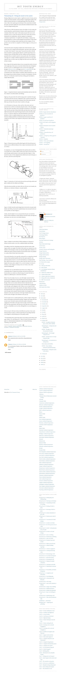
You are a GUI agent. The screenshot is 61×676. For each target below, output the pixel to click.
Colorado (41, 399)
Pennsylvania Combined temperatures (47, 468)
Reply (9, 340)
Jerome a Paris (42, 247)
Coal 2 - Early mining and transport (46, 666)
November (44, 301)
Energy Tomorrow (43, 251)
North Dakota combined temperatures (47, 460)
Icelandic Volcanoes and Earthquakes (47, 249)
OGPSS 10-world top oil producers (46, 120)
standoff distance (14, 327)
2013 (42, 298)
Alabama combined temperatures (46, 388)
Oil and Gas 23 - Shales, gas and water (47, 543)
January (44, 353)
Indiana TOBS (42, 417)
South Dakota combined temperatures (47, 473)
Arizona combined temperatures (46, 390)
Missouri (41, 439)
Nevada (40, 448)
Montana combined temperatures (46, 444)
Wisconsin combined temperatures (46, 487)
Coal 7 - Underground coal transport (46, 656)
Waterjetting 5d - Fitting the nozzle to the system (18, 16)
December (44, 299)
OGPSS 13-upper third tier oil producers (47, 112)
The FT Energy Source (44, 233)
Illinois (40, 412)
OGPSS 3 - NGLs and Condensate (46, 140)
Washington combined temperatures (46, 484)
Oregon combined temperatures (45, 466)
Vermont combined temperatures (46, 480)
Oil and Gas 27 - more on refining (46, 534)
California (41, 394)
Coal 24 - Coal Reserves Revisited (46, 616)
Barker (10, 326)
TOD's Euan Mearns (43, 229)
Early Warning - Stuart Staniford (46, 260)
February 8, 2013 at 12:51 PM (19, 336)
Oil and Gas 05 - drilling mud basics (46, 588)
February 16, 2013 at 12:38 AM (19, 344)
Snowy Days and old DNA (47, 343)
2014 (42, 295)
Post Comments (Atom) (15, 392)
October (44, 303)
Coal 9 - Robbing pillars (44, 651)
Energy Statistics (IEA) (44, 253)
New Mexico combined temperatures (46, 455)
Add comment (8, 352)
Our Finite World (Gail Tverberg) (46, 240)
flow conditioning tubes (29, 69)
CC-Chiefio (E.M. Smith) (44, 262)
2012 (42, 356)
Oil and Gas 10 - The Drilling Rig (46, 576)
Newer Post (6, 389)
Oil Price (41, 242)
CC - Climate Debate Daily (45, 274)
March (43, 318)
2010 (42, 360)
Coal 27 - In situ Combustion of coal (46, 610)
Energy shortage (42, 256)
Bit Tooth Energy (30, 6)
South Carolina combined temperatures (47, 471)
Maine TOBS (42, 428)
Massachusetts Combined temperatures (47, 431)
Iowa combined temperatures (45, 419)
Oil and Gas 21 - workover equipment (47, 548)
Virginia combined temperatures (46, 482)
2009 (42, 362)
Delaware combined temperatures (46, 404)
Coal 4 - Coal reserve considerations (46, 663)
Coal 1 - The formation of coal (45, 668)
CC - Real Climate (43, 267)
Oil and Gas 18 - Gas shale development (47, 555)
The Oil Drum (42, 231)
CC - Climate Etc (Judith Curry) (46, 272)
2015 (42, 293)
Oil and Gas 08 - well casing (45, 581)
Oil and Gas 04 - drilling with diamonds (47, 590)
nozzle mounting (17, 326)
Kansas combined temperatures (45, 421)
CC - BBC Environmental (44, 279)
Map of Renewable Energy (44, 243)
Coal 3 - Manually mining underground (47, 665)
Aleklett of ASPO (43, 285)
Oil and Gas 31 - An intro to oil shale (46, 522)
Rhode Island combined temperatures (47, 469)
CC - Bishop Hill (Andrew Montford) (47, 278)
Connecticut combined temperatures (46, 403)
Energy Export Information (44, 258)
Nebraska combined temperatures (46, 446)
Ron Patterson (42, 236)
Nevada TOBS (42, 450)
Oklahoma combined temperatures (46, 464)
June (43, 312)
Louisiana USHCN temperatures (46, 424)
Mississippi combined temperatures (46, 437)
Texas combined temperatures (45, 477)
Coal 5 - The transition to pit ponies (46, 661)
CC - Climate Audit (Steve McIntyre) (47, 276)
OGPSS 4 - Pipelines (43, 139)
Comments (43, 154)
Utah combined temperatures (45, 479)
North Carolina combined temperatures (47, 459)
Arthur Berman (42, 283)
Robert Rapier (42, 238)
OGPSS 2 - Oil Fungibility (44, 142)
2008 (42, 364)
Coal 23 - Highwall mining (44, 617)
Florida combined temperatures (45, 406)
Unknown (10, 336)
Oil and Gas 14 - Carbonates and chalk (47, 564)
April (43, 316)
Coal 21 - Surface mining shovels (46, 623)
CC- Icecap (41, 263)
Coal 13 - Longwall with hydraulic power (47, 643)
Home (21, 389)
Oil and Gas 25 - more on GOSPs (46, 538)
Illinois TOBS (42, 413)
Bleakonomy (41, 281)
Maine (40, 426)
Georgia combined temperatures (46, 408)
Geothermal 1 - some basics (45, 600)
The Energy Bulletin (43, 235)
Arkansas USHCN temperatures (45, 392)
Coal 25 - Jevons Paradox (44, 614)
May (43, 314)
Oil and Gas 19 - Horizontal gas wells (47, 553)
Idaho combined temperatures (45, 410)
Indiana (40, 415)
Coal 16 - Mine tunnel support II (46, 636)
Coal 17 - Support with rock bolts (46, 635)
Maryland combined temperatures (46, 430)
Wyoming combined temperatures (46, 489)
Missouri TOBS (42, 442)
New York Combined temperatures (46, 457)
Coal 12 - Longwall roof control (45, 645)
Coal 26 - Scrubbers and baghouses (46, 612)
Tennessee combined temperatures (46, 475)
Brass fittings (11, 347)
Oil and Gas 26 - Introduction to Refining (47, 536)
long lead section (11, 69)
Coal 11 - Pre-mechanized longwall (46, 647)
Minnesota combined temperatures (46, 435)
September (44, 306)
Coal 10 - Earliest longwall (44, 649)
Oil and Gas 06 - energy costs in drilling (47, 586)
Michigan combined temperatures (46, 433)
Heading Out (49, 214)
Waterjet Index (42, 21)
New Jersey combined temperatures (46, 453)
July (43, 310)
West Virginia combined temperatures (47, 486)
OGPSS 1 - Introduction (44, 144)
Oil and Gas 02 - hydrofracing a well (46, 595)
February (44, 320)
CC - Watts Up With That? (44, 265)
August (43, 308)
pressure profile (27, 326)
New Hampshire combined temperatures (47, 451)
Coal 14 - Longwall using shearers (46, 642)
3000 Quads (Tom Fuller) (44, 287)
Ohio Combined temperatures (45, 462)
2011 (42, 358)
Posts (42, 151)
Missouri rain (42, 441)
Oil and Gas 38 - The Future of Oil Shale (47, 501)
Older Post (34, 389)
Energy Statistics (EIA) (44, 254)
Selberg (6, 327)
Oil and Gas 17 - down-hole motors (46, 557)
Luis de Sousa (42, 245)
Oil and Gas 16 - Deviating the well (46, 559)
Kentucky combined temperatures (46, 422)
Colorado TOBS (42, 401)
